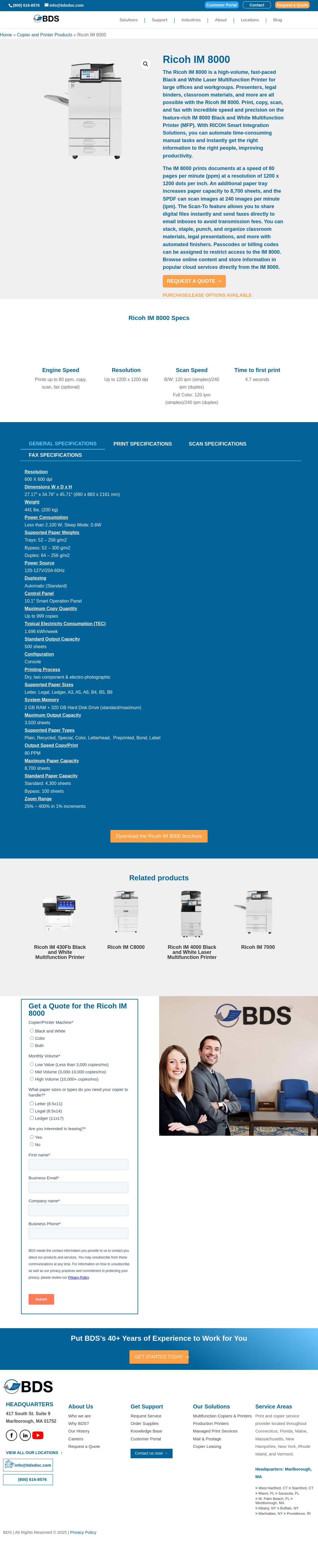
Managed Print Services (215, 1431)
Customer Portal (221, 5)
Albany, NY (267, 1509)
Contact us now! (149, 1454)
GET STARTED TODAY (159, 1357)
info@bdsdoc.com (33, 1465)
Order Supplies (145, 1424)
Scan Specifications (218, 444)
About (221, 20)
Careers (75, 1439)
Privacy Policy (83, 1533)
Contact (257, 5)
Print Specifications (142, 444)
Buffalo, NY (289, 1509)
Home (6, 34)
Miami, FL (266, 1494)
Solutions (129, 20)
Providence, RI (299, 1514)
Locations (250, 20)
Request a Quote (292, 5)
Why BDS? (78, 1424)
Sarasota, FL (288, 1494)
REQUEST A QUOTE (191, 281)
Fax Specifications (55, 455)
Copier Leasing (207, 1447)
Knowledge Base (146, 1431)
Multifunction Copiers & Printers (222, 1416)
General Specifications (63, 443)
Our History (79, 1431)
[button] (146, 64)
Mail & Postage (207, 1439)
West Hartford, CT (272, 1488)
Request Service (146, 1416)
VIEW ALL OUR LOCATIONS (32, 1453)
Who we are (79, 1416)
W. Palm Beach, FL (273, 1499)
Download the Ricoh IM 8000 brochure (159, 836)
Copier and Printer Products (44, 34)
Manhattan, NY (271, 1514)
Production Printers (211, 1424)
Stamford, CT (302, 1488)
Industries (191, 20)
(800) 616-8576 (26, 5)
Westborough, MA (269, 1503)
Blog (277, 20)
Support (159, 20)
